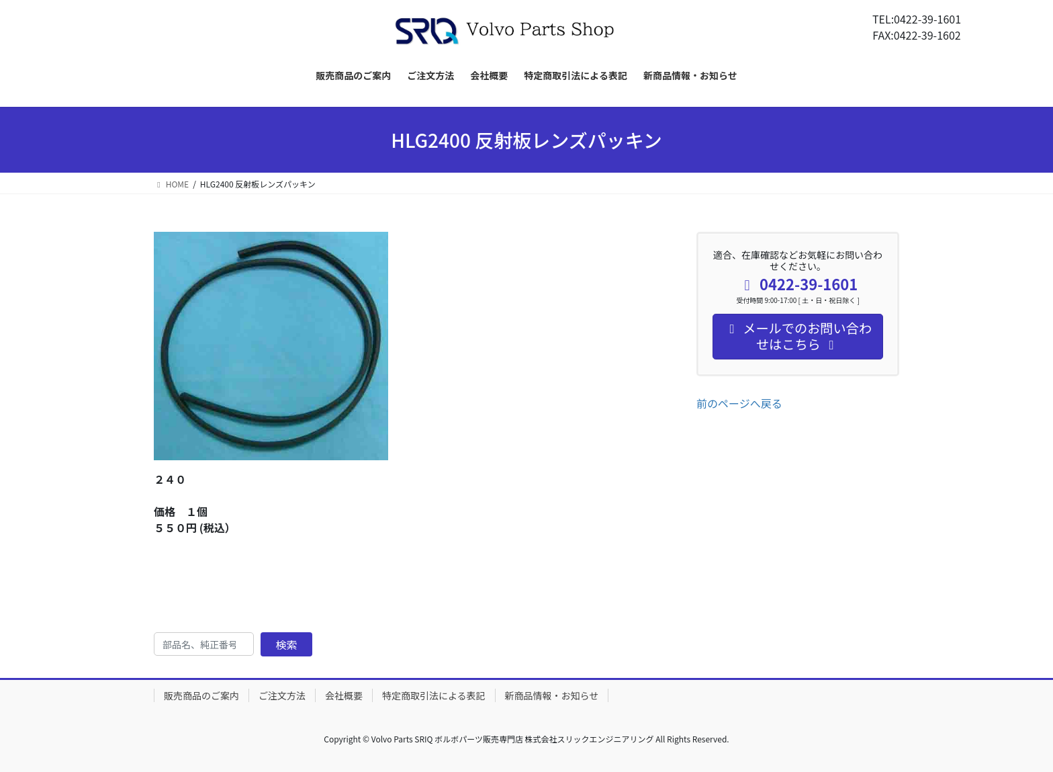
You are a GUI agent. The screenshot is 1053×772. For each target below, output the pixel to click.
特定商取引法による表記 (434, 695)
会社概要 (344, 695)
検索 (286, 644)
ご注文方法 (282, 695)
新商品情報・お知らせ (552, 695)
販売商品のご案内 (201, 695)
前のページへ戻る (739, 403)
